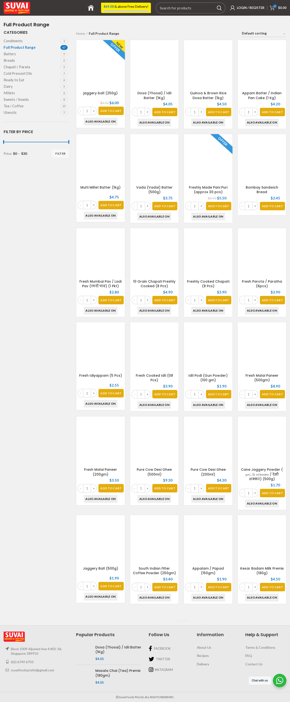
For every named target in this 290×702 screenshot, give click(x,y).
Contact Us (254, 664)
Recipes (203, 656)
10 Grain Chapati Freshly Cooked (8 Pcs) (154, 284)
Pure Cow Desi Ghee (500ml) (154, 472)
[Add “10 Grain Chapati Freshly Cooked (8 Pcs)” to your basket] (164, 300)
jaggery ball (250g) (100, 93)
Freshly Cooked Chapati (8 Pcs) (208, 284)
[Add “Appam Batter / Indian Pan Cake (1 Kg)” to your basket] (272, 112)
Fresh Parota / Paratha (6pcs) (262, 284)
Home (80, 33)
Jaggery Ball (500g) (100, 568)
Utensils (10, 112)
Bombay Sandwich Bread (262, 190)
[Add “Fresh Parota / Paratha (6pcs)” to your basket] (272, 300)
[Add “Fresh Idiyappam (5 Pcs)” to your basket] (110, 393)
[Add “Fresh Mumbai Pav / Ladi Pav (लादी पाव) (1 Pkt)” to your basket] (110, 300)
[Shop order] (263, 34)
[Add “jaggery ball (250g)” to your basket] (110, 111)
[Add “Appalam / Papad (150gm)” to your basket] (218, 544)
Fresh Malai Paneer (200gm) (100, 472)
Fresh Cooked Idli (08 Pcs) (154, 378)
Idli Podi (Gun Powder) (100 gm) (208, 378)
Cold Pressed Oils (18, 73)
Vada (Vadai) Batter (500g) (154, 190)
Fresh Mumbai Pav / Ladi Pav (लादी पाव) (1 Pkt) (100, 284)
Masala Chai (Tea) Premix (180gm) (118, 673)
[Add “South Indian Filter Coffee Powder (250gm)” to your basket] (164, 587)
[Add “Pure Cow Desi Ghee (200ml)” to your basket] (218, 488)
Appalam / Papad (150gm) (208, 528)
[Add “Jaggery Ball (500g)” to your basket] (110, 586)
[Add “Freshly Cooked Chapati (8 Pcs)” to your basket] (218, 300)
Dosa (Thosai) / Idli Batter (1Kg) (154, 95)
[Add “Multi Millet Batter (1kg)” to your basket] (110, 205)
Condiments (13, 41)
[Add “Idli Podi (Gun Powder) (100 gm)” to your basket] (218, 394)
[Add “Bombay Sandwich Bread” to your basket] (272, 206)
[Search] (191, 8)
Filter (60, 153)
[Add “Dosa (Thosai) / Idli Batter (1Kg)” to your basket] (164, 112)
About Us (204, 647)
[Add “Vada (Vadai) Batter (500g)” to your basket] (164, 206)
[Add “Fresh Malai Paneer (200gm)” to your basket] (110, 488)
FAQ (248, 656)
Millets (9, 93)
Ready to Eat (14, 80)
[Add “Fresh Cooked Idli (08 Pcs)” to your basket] (164, 394)
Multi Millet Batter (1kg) (100, 187)
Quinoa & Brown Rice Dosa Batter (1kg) (208, 95)
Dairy (8, 86)
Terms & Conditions (260, 647)
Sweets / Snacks (16, 99)
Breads (9, 60)
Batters (10, 54)
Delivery (203, 664)
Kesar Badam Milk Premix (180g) (262, 571)
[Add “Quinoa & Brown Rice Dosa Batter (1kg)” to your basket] (218, 112)
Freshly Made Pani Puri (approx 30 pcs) (208, 190)
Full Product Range (20, 47)
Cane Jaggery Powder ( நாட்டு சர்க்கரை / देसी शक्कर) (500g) (262, 474)
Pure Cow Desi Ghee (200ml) (208, 472)
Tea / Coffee (14, 106)
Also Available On (100, 121)
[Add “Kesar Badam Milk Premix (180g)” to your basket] (272, 587)
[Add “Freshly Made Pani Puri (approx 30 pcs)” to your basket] (218, 206)
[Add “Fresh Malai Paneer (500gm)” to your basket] (272, 394)
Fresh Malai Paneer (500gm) (261, 378)
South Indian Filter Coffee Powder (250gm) (154, 571)
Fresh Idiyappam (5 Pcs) (100, 375)
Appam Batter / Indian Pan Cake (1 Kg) (262, 95)
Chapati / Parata (17, 67)
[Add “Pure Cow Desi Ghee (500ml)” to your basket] (164, 488)
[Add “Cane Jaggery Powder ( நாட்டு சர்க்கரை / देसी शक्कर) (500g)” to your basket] (272, 493)
